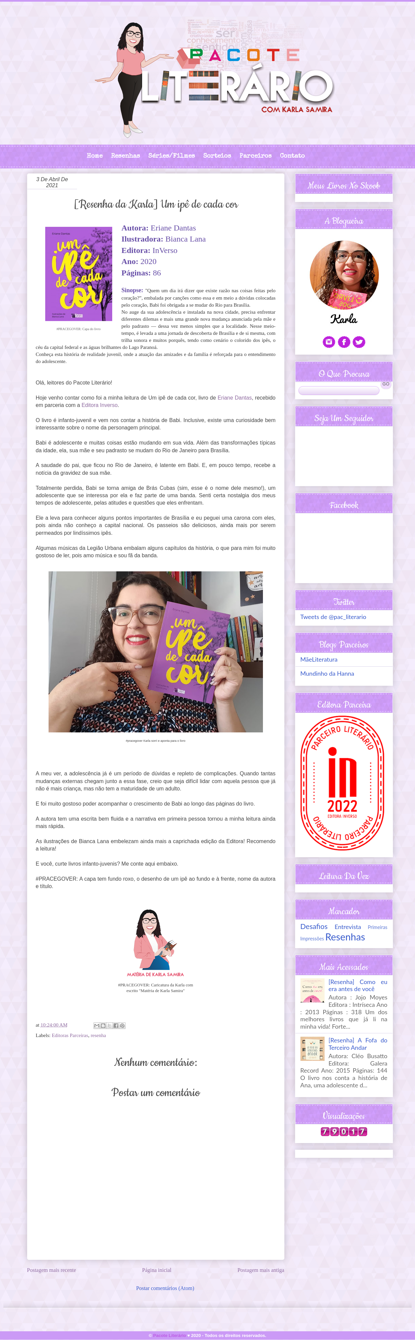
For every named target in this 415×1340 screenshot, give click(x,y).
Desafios (314, 926)
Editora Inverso (99, 405)
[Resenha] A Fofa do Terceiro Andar (358, 1043)
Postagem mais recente (51, 1270)
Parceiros (255, 156)
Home (94, 156)
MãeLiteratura (319, 659)
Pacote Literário (169, 1335)
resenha (98, 1035)
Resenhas (125, 156)
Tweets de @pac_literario (333, 616)
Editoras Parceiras (70, 1035)
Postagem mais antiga (260, 1270)
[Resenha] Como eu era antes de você (358, 985)
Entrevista (348, 926)
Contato (292, 156)
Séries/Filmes (171, 156)
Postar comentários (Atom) (165, 1288)
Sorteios (217, 156)
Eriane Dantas (235, 398)
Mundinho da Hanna (327, 673)
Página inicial (156, 1270)
